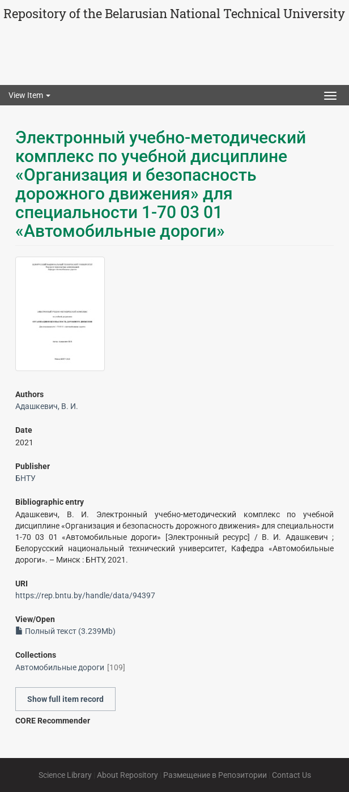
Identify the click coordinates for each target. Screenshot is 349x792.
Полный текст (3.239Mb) (65, 631)
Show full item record (65, 699)
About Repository (127, 775)
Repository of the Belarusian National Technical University (174, 13)
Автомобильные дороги (59, 667)
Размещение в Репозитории (215, 775)
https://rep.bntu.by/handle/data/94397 (85, 595)
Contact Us (291, 775)
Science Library (65, 775)
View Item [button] (29, 95)
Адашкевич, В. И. (46, 406)
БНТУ (25, 478)
